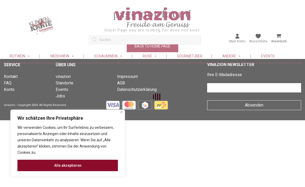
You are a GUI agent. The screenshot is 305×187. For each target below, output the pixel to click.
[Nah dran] (121, 112)
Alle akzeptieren (67, 165)
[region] (67, 143)
